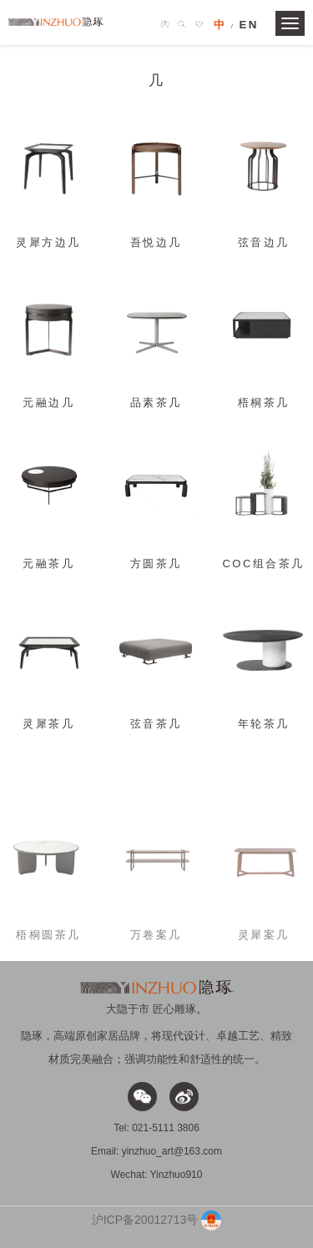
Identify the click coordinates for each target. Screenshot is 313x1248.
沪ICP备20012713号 (145, 1218)
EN (249, 24)
